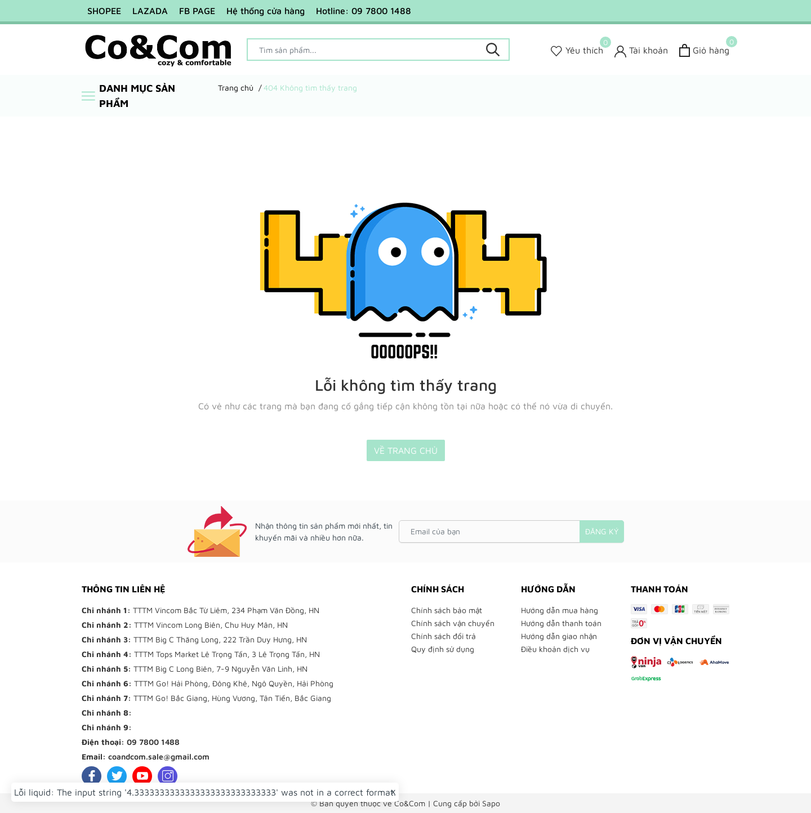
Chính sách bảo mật (446, 610)
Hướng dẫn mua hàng (559, 610)
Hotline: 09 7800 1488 (363, 11)
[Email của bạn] (511, 531)
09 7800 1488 (153, 742)
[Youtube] (142, 776)
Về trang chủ (406, 450)
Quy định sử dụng (442, 649)
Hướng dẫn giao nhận (559, 636)
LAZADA (150, 11)
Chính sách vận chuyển (452, 623)
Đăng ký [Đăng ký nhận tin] (601, 531)
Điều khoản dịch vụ (555, 649)
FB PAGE (197, 11)
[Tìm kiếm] (492, 49)
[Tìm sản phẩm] (378, 49)
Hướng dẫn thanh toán (561, 623)
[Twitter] (117, 776)
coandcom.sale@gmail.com (159, 756)
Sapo (491, 803)
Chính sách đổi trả (443, 636)
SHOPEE (104, 11)
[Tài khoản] (641, 50)
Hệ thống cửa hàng (265, 11)
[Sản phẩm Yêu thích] (577, 50)
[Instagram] (167, 776)
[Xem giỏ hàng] (704, 50)
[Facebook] (91, 776)
